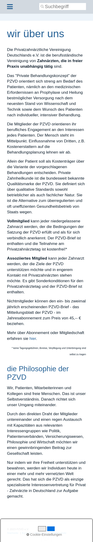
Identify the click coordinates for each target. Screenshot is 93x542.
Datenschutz (58, 533)
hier (32, 338)
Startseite (12, 533)
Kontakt (26, 533)
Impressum (41, 533)
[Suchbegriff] (62, 6)
